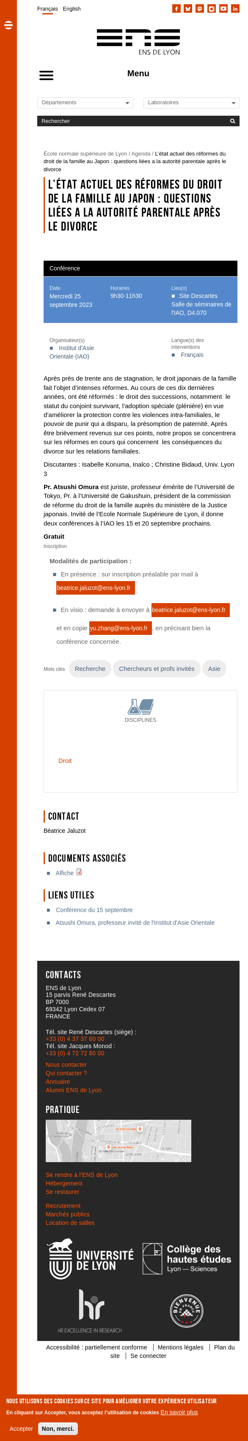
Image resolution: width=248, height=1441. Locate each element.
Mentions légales (181, 1347)
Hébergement (64, 1183)
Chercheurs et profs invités (156, 668)
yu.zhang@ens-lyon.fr (118, 628)
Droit (65, 760)
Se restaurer (62, 1191)
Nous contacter (66, 1064)
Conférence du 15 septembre (94, 910)
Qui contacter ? (66, 1073)
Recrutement (63, 1205)
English (72, 9)
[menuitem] (47, 8)
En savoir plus (179, 1412)
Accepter (21, 1428)
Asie (214, 668)
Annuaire (58, 1081)
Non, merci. (58, 1428)
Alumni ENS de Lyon (74, 1090)
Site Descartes (198, 295)
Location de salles (70, 1222)
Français (47, 9)
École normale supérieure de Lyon (85, 153)
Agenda (141, 153)
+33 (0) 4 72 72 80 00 (75, 1053)
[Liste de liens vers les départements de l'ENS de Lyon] (71, 102)
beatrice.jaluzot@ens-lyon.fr (94, 587)
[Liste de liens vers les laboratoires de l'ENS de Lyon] (177, 102)
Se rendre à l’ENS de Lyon (82, 1174)
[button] (8, 25)
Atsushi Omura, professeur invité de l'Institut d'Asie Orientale (135, 922)
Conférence (65, 268)
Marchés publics (68, 1214)
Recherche (90, 668)
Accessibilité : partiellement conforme (96, 1347)
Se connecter (148, 1355)
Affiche (70, 873)
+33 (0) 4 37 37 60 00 (75, 1038)
